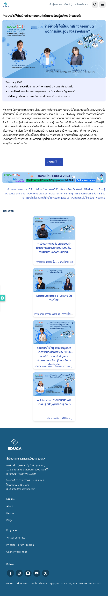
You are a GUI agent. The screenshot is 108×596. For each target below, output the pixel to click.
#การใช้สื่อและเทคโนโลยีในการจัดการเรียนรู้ (47, 198)
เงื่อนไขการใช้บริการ (39, 583)
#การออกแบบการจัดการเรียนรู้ (47, 314)
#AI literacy (67, 418)
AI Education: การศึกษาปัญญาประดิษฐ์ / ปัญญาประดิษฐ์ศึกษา (54, 402)
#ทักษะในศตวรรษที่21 (47, 189)
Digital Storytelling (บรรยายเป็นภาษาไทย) (54, 298)
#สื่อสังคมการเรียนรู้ (94, 189)
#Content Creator (37, 193)
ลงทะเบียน (54, 162)
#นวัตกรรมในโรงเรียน (82, 198)
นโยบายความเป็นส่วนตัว (16, 583)
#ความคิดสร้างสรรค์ (71, 189)
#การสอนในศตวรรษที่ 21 (20, 189)
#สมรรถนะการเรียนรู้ (63, 366)
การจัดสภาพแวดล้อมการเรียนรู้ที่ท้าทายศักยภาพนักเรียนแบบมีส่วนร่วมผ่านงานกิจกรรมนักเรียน (54, 246)
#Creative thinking (15, 193)
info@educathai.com (23, 489)
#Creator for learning (61, 193)
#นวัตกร (100, 198)
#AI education (53, 418)
